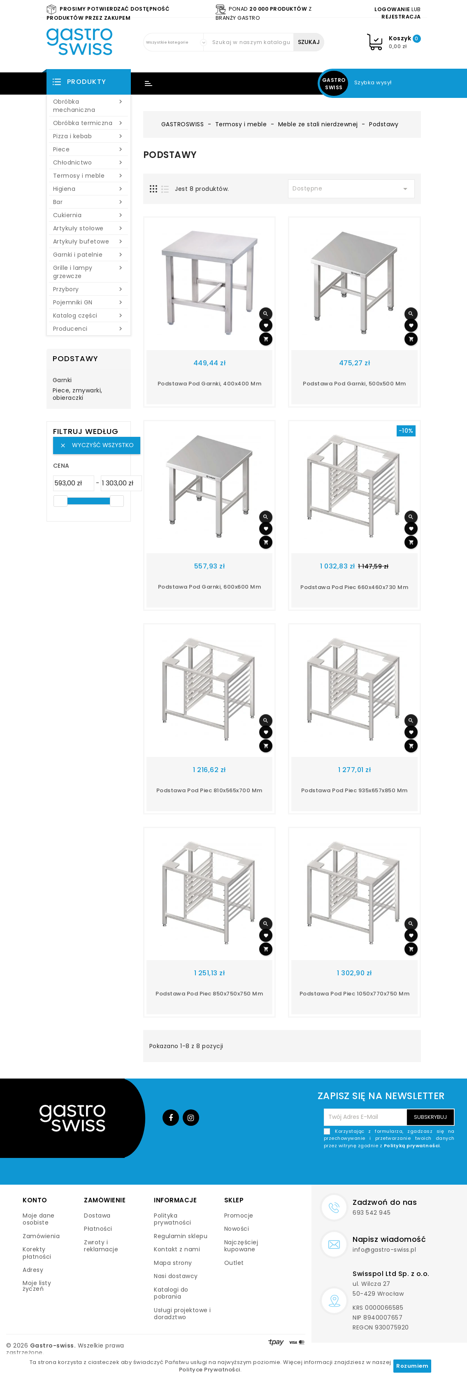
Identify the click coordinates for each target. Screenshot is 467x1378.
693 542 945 (372, 1213)
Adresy (33, 1270)
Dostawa (97, 1215)
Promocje (238, 1215)
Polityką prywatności (412, 1145)
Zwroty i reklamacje (101, 1246)
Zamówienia (41, 1236)
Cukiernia (88, 215)
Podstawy (75, 358)
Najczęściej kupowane (241, 1246)
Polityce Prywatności (209, 1369)
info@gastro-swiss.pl (384, 1250)
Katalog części (88, 315)
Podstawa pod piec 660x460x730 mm (354, 587)
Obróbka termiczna (88, 123)
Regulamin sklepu (180, 1236)
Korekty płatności (37, 1253)
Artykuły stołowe (88, 228)
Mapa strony (173, 1263)
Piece (88, 149)
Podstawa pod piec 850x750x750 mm (209, 994)
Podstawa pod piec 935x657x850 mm (354, 790)
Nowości (236, 1229)
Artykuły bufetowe (88, 241)
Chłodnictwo (88, 162)
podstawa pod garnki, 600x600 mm (209, 587)
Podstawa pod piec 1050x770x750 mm (355, 994)
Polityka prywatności (172, 1219)
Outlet (234, 1263)
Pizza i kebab (88, 136)
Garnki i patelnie (88, 255)
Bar (88, 202)
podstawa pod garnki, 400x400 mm (210, 383)
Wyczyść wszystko (97, 445)
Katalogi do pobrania (171, 1293)
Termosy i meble (88, 176)
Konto (35, 1200)
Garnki (62, 380)
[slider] (60, 501)
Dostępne (351, 189)
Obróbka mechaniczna (88, 105)
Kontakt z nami (177, 1249)
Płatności (98, 1229)
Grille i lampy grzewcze (88, 272)
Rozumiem (412, 1366)
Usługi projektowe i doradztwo (182, 1314)
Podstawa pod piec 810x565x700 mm (209, 790)
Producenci (88, 329)
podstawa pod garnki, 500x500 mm (354, 383)
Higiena (88, 189)
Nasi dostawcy (176, 1276)
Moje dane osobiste (39, 1219)
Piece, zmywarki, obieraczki (77, 394)
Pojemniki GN (88, 302)
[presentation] (392, 1169)
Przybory (88, 289)
